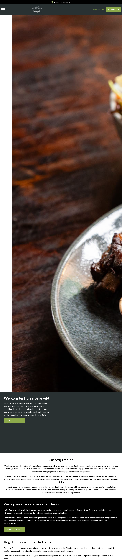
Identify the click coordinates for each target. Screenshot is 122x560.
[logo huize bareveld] (36, 13)
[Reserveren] (113, 9)
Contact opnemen (13, 421)
